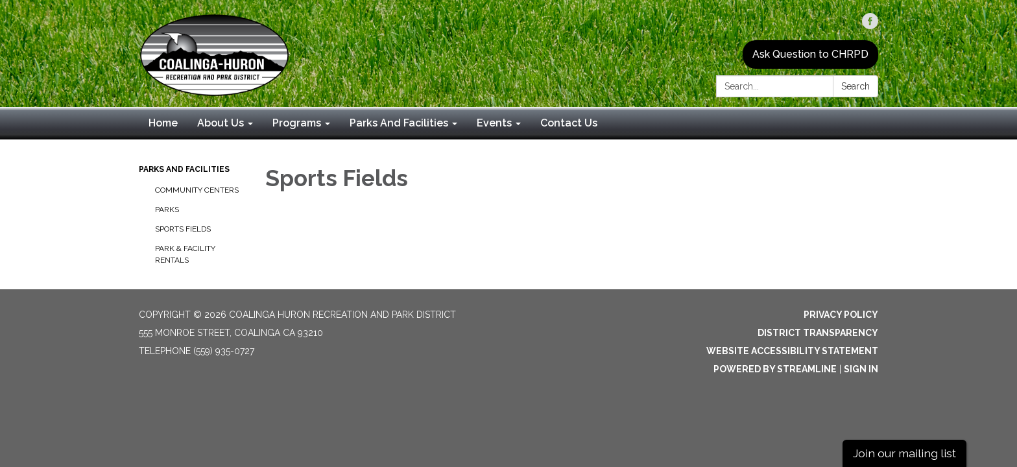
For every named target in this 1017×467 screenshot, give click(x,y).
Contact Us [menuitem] (568, 123)
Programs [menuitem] (296, 123)
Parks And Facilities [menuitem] (399, 123)
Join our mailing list (904, 453)
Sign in (861, 369)
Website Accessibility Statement (792, 351)
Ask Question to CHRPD (810, 54)
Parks (167, 209)
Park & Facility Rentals (185, 254)
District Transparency (818, 333)
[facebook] (870, 25)
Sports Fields (183, 229)
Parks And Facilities (184, 169)
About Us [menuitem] (220, 123)
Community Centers (197, 190)
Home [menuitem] (163, 123)
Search (855, 86)
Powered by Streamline (775, 369)
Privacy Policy (841, 314)
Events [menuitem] (494, 123)
